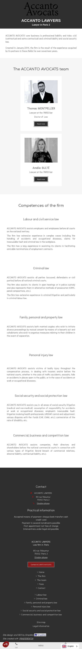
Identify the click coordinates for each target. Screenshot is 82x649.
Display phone (43, 503)
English (68, 646)
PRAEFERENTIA (26, 638)
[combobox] (70, 646)
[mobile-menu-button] (41, 645)
